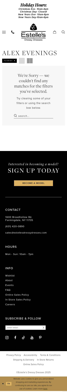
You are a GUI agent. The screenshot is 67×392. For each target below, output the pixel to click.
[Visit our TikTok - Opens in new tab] (23, 338)
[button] (54, 32)
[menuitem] (13, 32)
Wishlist (10, 276)
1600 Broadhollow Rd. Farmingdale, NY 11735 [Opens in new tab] (19, 219)
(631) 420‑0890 (14, 227)
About (9, 281)
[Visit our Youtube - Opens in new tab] (31, 339)
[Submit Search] (16, 116)
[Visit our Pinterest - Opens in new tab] (40, 339)
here (45, 389)
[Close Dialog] (3, 385)
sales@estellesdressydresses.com (26, 233)
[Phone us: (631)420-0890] (13, 32)
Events (9, 286)
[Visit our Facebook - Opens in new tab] (15, 339)
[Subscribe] (44, 328)
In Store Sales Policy (18, 300)
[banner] (33, 32)
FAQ (7, 291)
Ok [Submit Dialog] (8, 384)
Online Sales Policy (17, 296)
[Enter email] (26, 328)
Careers (10, 305)
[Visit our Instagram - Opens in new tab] (6, 339)
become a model (33, 184)
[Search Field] (33, 116)
